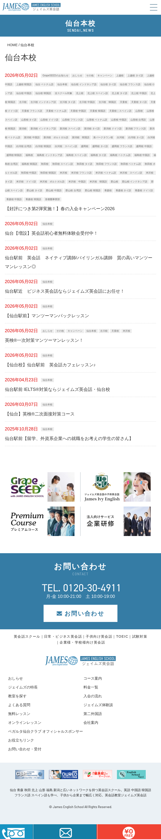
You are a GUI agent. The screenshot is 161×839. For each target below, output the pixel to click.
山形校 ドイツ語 (49, 119)
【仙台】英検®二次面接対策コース (40, 414)
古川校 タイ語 (67, 102)
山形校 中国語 (119, 119)
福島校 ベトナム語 (120, 155)
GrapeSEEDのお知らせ (55, 75)
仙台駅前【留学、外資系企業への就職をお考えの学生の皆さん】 (69, 438)
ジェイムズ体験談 (98, 705)
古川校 (23, 102)
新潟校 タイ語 (92, 128)
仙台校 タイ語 (108, 84)
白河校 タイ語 (136, 137)
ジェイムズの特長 (23, 687)
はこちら (128, 831)
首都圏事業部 (52, 199)
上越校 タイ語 (135, 75)
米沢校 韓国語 (98, 181)
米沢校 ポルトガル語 (52, 181)
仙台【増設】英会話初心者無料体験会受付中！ (51, 233)
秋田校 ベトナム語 (131, 164)
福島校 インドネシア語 (49, 155)
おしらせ (77, 75)
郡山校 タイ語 (34, 190)
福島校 (29, 155)
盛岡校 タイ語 (100, 146)
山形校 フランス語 (72, 119)
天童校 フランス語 (32, 111)
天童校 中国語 (78, 111)
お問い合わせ (80, 613)
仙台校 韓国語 (43, 93)
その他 (90, 75)
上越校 (120, 75)
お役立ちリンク (21, 740)
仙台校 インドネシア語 (84, 84)
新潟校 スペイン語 (70, 128)
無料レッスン (19, 714)
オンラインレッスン (24, 722)
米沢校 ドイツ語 (26, 181)
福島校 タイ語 (98, 155)
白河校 (120, 137)
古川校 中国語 (87, 102)
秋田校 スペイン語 (62, 164)
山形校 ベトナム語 (97, 119)
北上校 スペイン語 (97, 93)
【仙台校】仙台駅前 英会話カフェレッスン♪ (50, 364)
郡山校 (114, 181)
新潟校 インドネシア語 (43, 128)
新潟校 (23, 128)
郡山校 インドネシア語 (134, 181)
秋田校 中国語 (29, 172)
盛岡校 (84, 146)
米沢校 (63, 172)
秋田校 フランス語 (106, 164)
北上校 (79, 93)
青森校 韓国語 (33, 199)
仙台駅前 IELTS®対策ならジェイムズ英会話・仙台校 (57, 389)
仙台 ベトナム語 (44, 84)
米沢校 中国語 (77, 181)
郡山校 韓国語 (92, 190)
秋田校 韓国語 (48, 172)
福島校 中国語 (142, 155)
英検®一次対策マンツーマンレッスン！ (44, 340)
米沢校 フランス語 (81, 172)
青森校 (108, 190)
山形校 (139, 111)
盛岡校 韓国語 (14, 155)
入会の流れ (92, 696)
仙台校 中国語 (24, 93)
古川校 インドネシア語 (43, 102)
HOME (12, 45)
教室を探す (17, 696)
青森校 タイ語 (123, 190)
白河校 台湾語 (24, 146)
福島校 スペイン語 (76, 155)
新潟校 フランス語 (136, 128)
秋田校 (44, 164)
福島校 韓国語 (29, 164)
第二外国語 (92, 714)
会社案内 (90, 722)
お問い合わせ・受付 (24, 749)
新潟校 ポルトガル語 (56, 137)
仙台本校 (62, 84)
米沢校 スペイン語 (131, 172)
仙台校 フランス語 (130, 84)
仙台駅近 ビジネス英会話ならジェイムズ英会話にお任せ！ (65, 291)
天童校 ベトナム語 (56, 111)
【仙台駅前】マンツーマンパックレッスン (47, 315)
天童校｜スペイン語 (120, 111)
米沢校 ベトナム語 (106, 172)
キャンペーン (104, 75)
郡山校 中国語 (54, 190)
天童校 (123, 102)
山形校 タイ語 (29, 119)
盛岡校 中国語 (144, 146)
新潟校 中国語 (32, 137)
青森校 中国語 (14, 199)
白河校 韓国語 (43, 146)
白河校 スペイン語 (66, 146)
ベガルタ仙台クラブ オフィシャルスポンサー (45, 731)
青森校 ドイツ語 (144, 190)
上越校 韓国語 (24, 84)
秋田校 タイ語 (84, 164)
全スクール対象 (63, 93)
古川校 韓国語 (107, 102)
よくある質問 (19, 705)
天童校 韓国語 (97, 111)
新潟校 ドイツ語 (113, 128)
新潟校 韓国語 (80, 137)
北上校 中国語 (139, 93)
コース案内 (92, 678)
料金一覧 (90, 687)
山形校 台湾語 (138, 119)
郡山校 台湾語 (73, 190)
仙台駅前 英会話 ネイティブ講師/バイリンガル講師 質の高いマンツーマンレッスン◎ (78, 262)
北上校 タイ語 (119, 93)
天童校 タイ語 (139, 102)
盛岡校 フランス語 (122, 146)
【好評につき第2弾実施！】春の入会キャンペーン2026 (60, 208)
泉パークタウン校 (103, 137)
